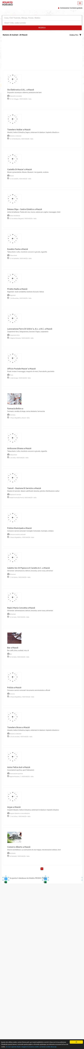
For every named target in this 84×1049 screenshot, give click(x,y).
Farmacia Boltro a (15, 408)
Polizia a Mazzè (14, 687)
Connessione (64, 8)
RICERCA (41, 28)
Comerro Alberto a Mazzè (18, 847)
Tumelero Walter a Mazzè (18, 129)
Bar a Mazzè (12, 648)
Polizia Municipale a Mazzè (19, 528)
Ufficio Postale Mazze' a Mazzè (21, 369)
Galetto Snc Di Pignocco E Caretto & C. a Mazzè (28, 568)
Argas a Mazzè (14, 807)
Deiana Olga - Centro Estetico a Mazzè (24, 209)
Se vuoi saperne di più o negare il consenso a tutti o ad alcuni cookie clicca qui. (31, 1047)
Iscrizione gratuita (76, 8)
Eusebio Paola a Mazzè (17, 249)
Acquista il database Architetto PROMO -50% (28, 878)
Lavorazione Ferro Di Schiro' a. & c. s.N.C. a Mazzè (29, 329)
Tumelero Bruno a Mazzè (18, 727)
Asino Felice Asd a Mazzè (18, 767)
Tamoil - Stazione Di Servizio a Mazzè (24, 488)
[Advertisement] (42, 51)
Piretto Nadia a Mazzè (17, 289)
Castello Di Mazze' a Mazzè (19, 169)
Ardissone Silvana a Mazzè (19, 448)
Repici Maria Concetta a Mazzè (21, 608)
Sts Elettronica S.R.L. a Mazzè (20, 90)
